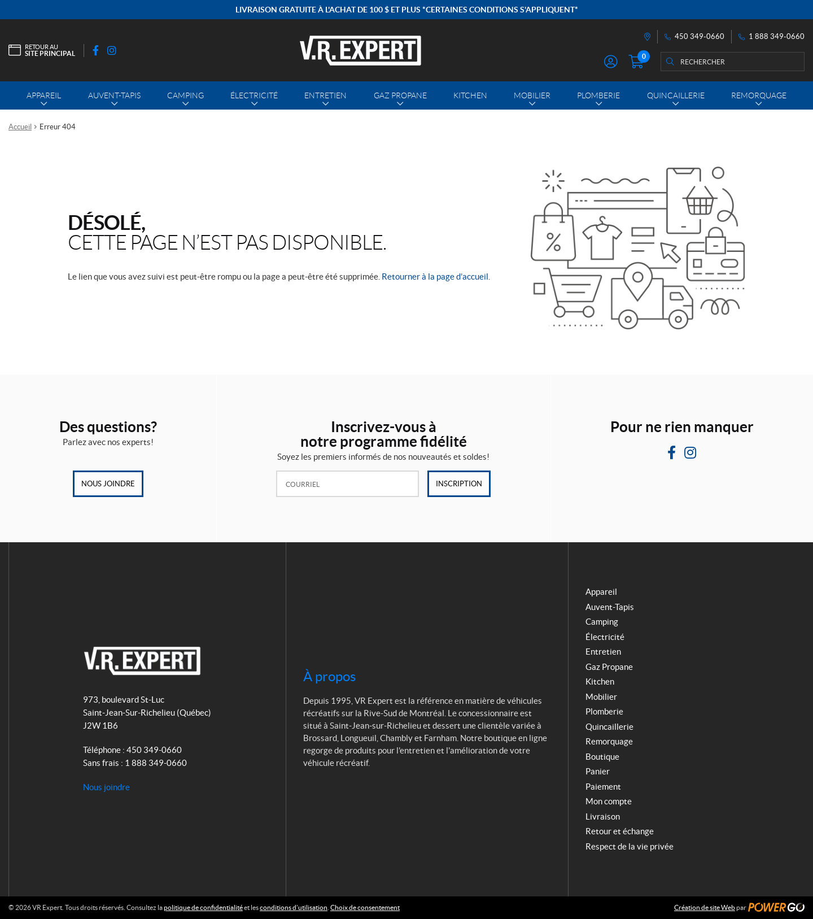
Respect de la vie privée (629, 846)
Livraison (602, 816)
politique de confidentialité (203, 907)
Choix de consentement (365, 907)
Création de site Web (704, 907)
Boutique (602, 756)
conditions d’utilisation (293, 907)
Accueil (20, 127)
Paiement (603, 786)
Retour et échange (619, 831)
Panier (597, 771)
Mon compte (608, 801)
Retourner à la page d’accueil (435, 276)
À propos (329, 676)
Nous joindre (108, 484)
